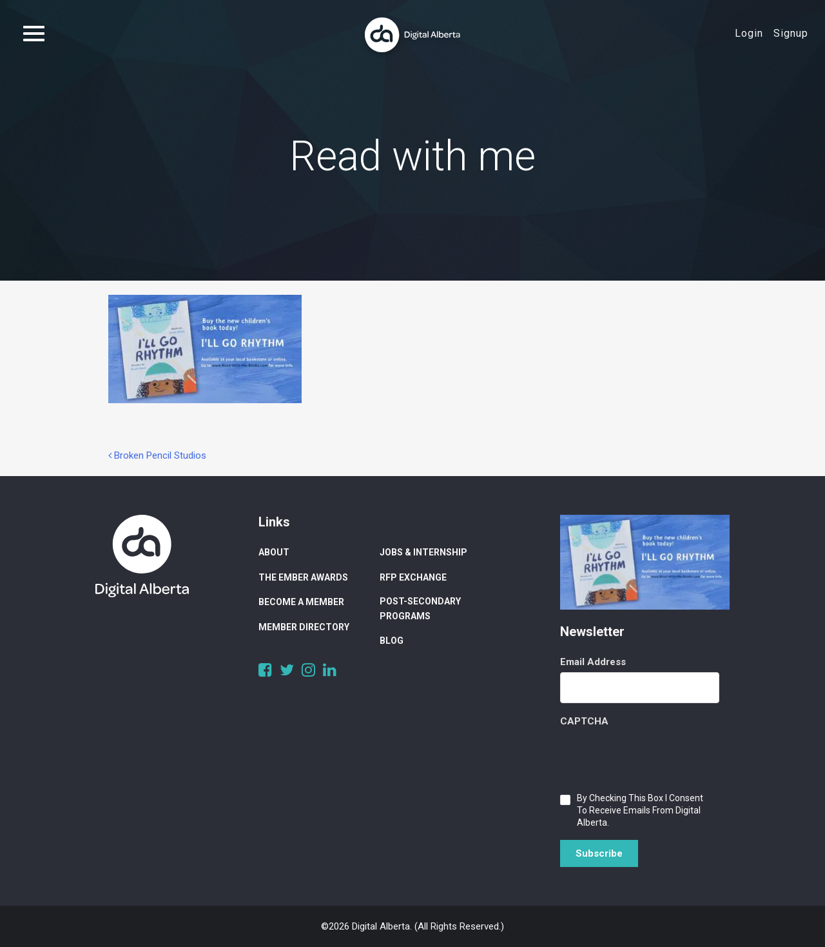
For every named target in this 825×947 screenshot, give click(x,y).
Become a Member (301, 602)
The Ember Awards (303, 577)
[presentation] (658, 757)
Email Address (593, 662)
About (273, 552)
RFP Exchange (413, 577)
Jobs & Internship (423, 552)
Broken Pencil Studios (157, 455)
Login (749, 33)
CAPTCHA (584, 721)
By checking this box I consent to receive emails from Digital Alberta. (640, 810)
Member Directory (303, 627)
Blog (391, 640)
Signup (790, 33)
